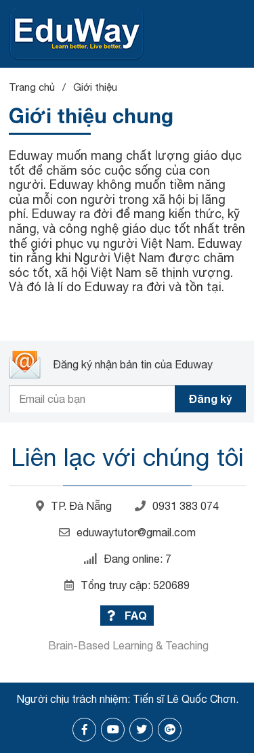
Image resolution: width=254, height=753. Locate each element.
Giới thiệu (95, 87)
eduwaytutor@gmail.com (127, 532)
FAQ (127, 615)
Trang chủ (32, 87)
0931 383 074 (177, 506)
